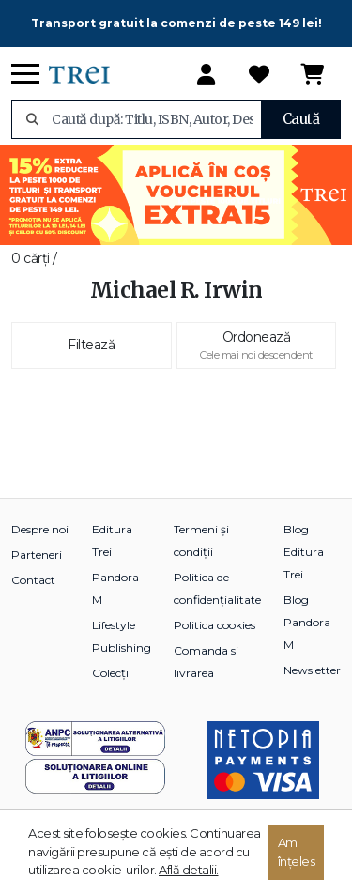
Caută (301, 119)
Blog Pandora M (306, 622)
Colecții (111, 673)
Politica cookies (214, 625)
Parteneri (36, 554)
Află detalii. (189, 869)
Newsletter (312, 670)
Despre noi (40, 529)
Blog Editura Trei (303, 551)
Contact (33, 580)
